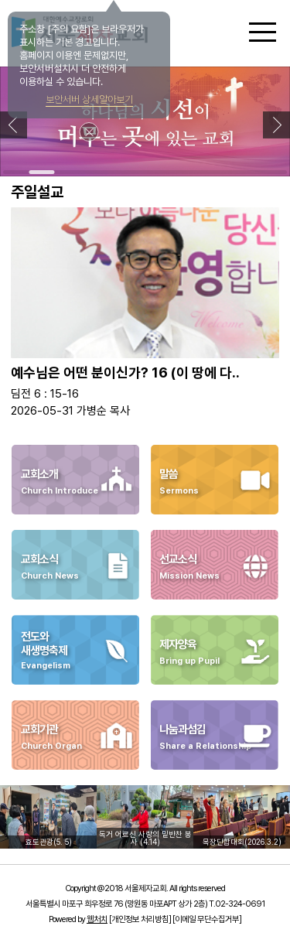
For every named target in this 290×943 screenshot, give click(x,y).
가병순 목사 (103, 411)
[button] (276, 124)
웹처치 (97, 919)
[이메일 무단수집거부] (206, 919)
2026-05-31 (42, 411)
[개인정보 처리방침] (140, 919)
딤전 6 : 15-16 (45, 394)
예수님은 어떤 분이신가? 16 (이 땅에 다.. (125, 372)
